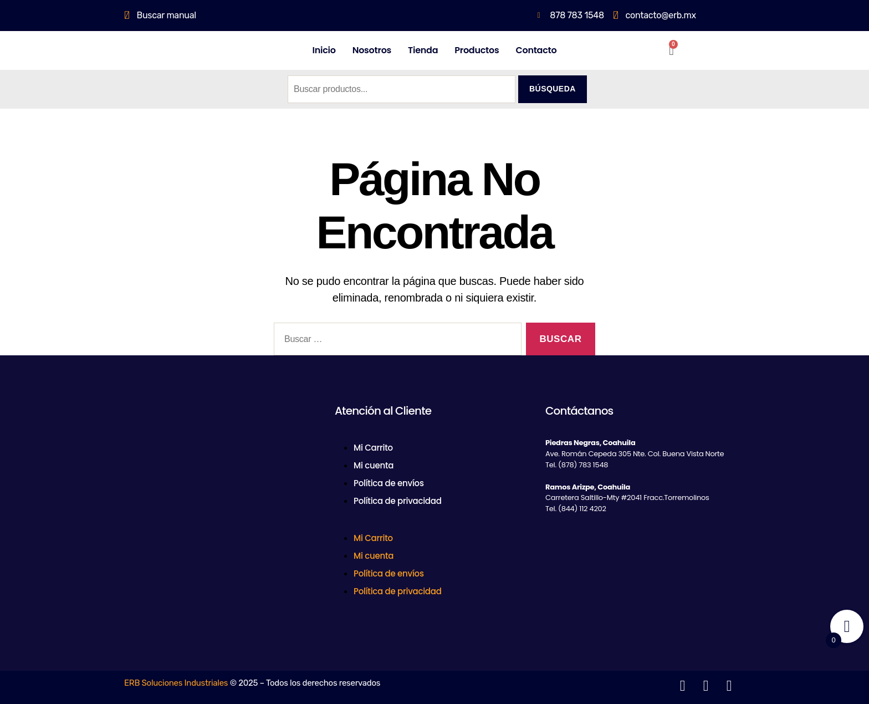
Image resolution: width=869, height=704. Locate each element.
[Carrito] (671, 50)
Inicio (324, 50)
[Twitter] (160, 530)
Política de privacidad (398, 501)
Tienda (423, 50)
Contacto (535, 50)
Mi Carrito (373, 447)
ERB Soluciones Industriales (176, 683)
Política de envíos (389, 483)
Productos (476, 50)
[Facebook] (135, 530)
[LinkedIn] (184, 530)
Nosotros (371, 50)
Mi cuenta (373, 465)
